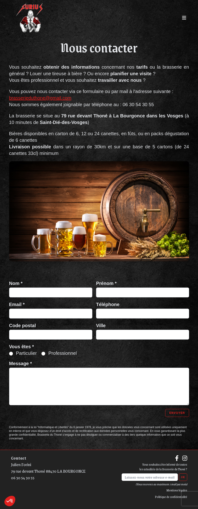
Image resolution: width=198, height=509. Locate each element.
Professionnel (63, 353)
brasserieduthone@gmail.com (40, 98)
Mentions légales (176, 490)
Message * (20, 363)
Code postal (22, 325)
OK (183, 477)
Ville (101, 325)
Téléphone (108, 304)
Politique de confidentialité (171, 496)
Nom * (16, 283)
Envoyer (177, 413)
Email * (17, 304)
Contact (18, 457)
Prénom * (106, 283)
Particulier (26, 353)
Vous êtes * (21, 346)
